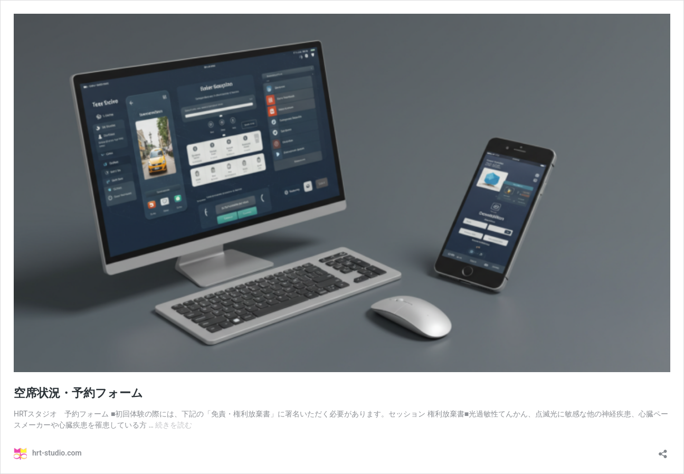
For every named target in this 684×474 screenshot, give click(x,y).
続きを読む (173, 425)
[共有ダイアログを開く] (663, 450)
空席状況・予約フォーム (78, 393)
